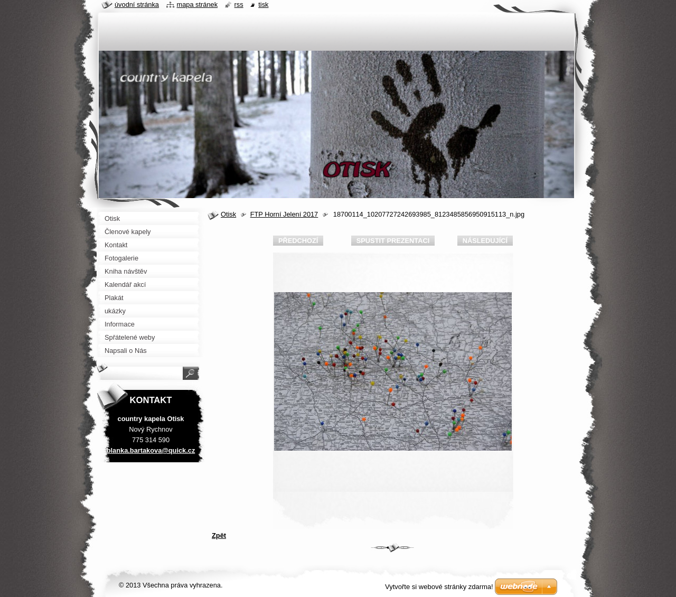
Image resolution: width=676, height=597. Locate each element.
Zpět (219, 535)
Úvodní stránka (137, 4)
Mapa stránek (197, 4)
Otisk (228, 214)
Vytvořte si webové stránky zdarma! (439, 587)
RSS (238, 4)
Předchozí (298, 241)
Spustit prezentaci (392, 241)
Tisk (263, 4)
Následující (485, 241)
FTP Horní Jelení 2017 (284, 214)
